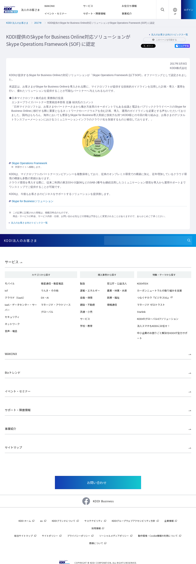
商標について (96, 543)
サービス (12, 261)
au (41, 520)
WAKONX (11, 354)
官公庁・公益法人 (117, 283)
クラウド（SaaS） (15, 297)
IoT (6, 290)
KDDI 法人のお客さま (17, 23)
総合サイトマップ (23, 535)
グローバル (47, 312)
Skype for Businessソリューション (31, 201)
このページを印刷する (164, 40)
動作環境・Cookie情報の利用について (158, 535)
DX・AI (45, 297)
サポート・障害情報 (18, 410)
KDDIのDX (142, 283)
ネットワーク (12, 324)
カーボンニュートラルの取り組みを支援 (159, 290)
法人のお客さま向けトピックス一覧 (169, 34)
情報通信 (112, 304)
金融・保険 (86, 297)
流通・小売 (86, 312)
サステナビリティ (93, 520)
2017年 (38, 23)
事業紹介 (10, 429)
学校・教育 (86, 326)
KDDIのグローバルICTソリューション (157, 319)
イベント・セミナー (18, 391)
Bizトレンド (12, 372)
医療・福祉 (113, 297)
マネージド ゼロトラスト (151, 304)
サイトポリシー (50, 535)
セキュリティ (12, 317)
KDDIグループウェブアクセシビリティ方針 (133, 520)
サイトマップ (13, 447)
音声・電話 (11, 331)
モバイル (10, 283)
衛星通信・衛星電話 (52, 283)
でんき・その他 (49, 290)
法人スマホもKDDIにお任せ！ (153, 326)
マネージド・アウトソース (56, 304)
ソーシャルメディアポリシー (114, 535)
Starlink (141, 312)
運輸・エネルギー (90, 290)
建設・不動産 (87, 304)
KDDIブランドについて (63, 520)
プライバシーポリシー (78, 535)
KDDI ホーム (25, 520)
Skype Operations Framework (28, 163)
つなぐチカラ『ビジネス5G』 (153, 297)
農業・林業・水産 (117, 290)
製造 (82, 283)
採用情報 (96, 528)
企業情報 (169, 520)
